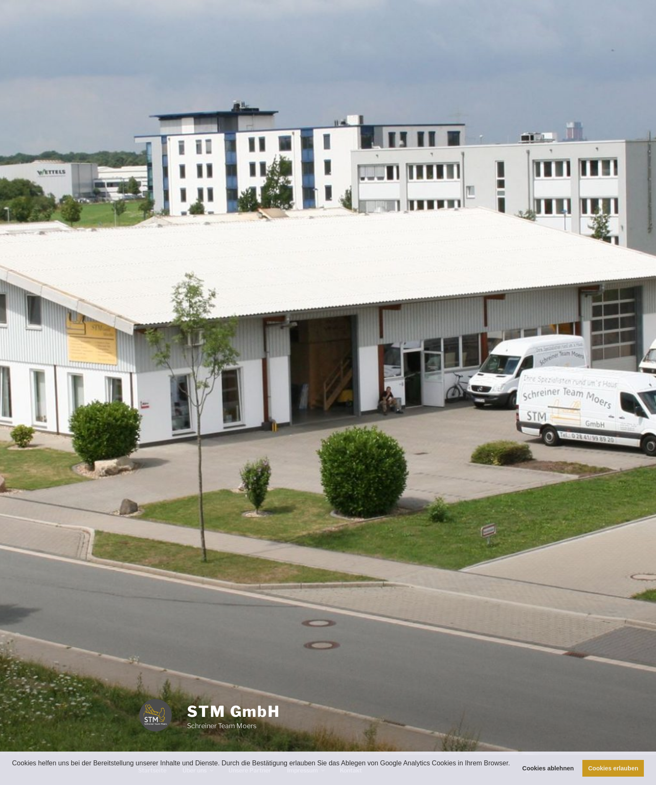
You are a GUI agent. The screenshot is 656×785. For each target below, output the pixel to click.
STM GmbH (233, 711)
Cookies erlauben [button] (613, 768)
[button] (13, 774)
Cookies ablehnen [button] (548, 768)
